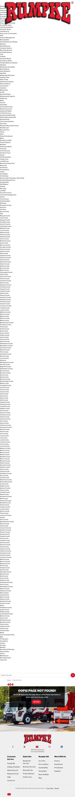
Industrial (3, 88)
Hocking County (5, 301)
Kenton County (4, 429)
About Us (3, 207)
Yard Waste (3, 12)
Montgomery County (6, 322)
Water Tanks (4, 79)
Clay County (4, 396)
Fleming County (5, 404)
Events (2, 92)
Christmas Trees (5, 153)
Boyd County (4, 375)
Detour (36, 702)
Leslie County (4, 440)
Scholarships (4, 176)
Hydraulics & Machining (7, 115)
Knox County (4, 243)
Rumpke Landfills (5, 140)
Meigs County (4, 316)
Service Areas (4, 211)
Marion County (4, 314)
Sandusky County (5, 354)
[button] (73, 675)
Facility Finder (4, 630)
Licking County (5, 308)
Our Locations (43, 764)
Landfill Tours (4, 161)
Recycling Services (6, 19)
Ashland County (5, 237)
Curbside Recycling (6, 21)
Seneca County (5, 251)
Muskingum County (6, 345)
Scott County (4, 484)
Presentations (4, 169)
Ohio (1, 213)
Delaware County (5, 285)
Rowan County (4, 511)
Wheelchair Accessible (7, 67)
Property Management (7, 37)
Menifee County (5, 457)
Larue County (4, 436)
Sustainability (4, 182)
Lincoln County (5, 446)
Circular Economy (5, 193)
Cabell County (4, 595)
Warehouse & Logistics (7, 96)
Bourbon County (5, 373)
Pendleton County (5, 473)
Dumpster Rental (5, 29)
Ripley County (4, 574)
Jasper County (4, 609)
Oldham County (5, 467)
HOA (1, 35)
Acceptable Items (5, 25)
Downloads (3, 167)
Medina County (5, 228)
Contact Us (11, 780)
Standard (3, 65)
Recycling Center (5, 658)
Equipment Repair (6, 111)
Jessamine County (6, 427)
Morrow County (5, 245)
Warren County (5, 341)
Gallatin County (5, 408)
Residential (3, 6)
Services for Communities (8, 33)
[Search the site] (37, 675)
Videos (2, 172)
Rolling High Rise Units (7, 75)
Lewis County (4, 444)
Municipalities (4, 40)
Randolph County (5, 572)
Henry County (4, 423)
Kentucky (3, 360)
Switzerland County (6, 582)
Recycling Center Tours (7, 163)
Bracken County (5, 379)
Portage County (5, 222)
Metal (2, 138)
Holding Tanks (4, 77)
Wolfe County (4, 494)
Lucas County (4, 358)
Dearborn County (5, 530)
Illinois (2, 605)
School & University (6, 107)
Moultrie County (5, 622)
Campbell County (5, 385)
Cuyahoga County (5, 226)
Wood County (4, 356)
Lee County (3, 438)
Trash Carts (3, 10)
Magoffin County (5, 366)
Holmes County (5, 234)
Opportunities (4, 651)
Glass (2, 134)
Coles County (4, 624)
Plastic (2, 132)
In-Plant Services (5, 113)
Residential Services (27, 762)
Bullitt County (4, 383)
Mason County (4, 452)
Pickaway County (5, 325)
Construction (4, 86)
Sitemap (57, 788)
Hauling (2, 186)
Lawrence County (5, 306)
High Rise (3, 73)
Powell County (4, 477)
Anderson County (5, 501)
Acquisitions (4, 641)
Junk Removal (4, 31)
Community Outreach (7, 121)
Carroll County (4, 387)
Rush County (4, 576)
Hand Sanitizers (5, 71)
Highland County (5, 299)
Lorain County (4, 230)
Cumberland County (6, 614)
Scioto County (4, 333)
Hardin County (4, 260)
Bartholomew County (7, 521)
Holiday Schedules (13, 767)
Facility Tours (4, 159)
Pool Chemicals (5, 151)
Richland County (5, 241)
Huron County (4, 239)
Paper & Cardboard (6, 136)
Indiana (2, 517)
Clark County (4, 274)
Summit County (5, 224)
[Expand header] (72, 2)
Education (3, 123)
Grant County (4, 410)
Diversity (3, 645)
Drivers (2, 653)
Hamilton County (5, 297)
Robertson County (6, 480)
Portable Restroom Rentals (8, 42)
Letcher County (5, 442)
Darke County (4, 283)
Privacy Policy (50, 788)
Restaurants (4, 90)
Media (2, 632)
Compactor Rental (6, 61)
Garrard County (5, 364)
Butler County (4, 270)
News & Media (44, 774)
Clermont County (5, 276)
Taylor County (4, 490)
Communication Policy (7, 635)
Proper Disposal (5, 142)
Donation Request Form (7, 180)
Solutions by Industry (7, 81)
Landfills (3, 190)
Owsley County (5, 471)
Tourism (2, 102)
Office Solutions (5, 84)
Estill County (4, 400)
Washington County (6, 343)
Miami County (4, 320)
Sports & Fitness (5, 94)
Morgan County (5, 216)
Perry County (4, 352)
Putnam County (5, 249)
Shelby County (4, 335)
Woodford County (6, 496)
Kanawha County (5, 601)
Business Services (29, 767)
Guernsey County (5, 348)
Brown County (4, 268)
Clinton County (4, 278)
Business (3, 44)
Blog (1, 637)
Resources (3, 165)
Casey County (4, 392)
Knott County (4, 431)
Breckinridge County (6, 381)
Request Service (4, 662)
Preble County (4, 329)
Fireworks (3, 149)
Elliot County (4, 398)
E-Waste (2, 56)
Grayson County (5, 413)
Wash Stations (4, 69)
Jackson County (5, 304)
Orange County (5, 568)
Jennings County (5, 553)
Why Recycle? (4, 128)
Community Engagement (8, 195)
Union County (4, 337)
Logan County (4, 310)
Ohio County (4, 565)
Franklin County (5, 291)
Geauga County (5, 220)
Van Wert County (5, 247)
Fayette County (5, 289)
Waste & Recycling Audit (8, 117)
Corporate (3, 660)
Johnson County (5, 555)
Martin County (4, 559)
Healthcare (3, 98)
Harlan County (4, 505)
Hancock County (5, 257)
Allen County (4, 253)
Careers (2, 643)
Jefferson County (5, 425)
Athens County (4, 266)
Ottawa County (5, 350)
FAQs (9, 777)
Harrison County (5, 419)
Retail (2, 100)
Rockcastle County (6, 482)
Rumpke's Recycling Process (9, 125)
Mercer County (5, 318)
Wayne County (4, 232)
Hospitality (3, 105)
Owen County (4, 469)
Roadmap (3, 203)
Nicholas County (5, 465)
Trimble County (5, 492)
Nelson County (4, 463)
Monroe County (5, 561)
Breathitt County (5, 503)
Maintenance (4, 656)
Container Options (6, 48)
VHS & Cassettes (5, 157)
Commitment (4, 199)
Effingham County (6, 607)
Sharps (2, 155)
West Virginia (4, 593)
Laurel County (4, 509)
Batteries (3, 144)
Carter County (4, 389)
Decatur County (5, 532)
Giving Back (4, 174)
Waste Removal (5, 8)
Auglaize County (5, 255)
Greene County (5, 295)
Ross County (4, 331)
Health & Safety (5, 201)
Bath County (4, 498)
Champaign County (6, 272)
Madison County (5, 312)
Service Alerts (4, 663)
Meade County (4, 454)
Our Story (3, 209)
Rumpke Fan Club (5, 205)
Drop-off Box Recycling (7, 23)
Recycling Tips (4, 130)
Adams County (4, 264)
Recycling (3, 188)
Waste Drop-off (12, 770)
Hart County (4, 421)
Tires (1, 54)
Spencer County (5, 488)
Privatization (4, 639)
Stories (2, 197)
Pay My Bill (11, 763)
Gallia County (4, 293)
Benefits (2, 647)
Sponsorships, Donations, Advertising (12, 178)
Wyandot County (5, 262)
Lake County (4, 218)
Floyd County (4, 513)
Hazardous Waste (5, 146)
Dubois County (4, 534)
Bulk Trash (3, 14)
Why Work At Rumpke (7, 649)
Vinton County (4, 339)
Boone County (4, 371)
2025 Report (4, 184)
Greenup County (5, 415)
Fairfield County (5, 287)
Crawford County (5, 281)
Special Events (4, 119)
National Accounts (6, 109)
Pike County (4, 327)
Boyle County (4, 377)
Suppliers (57, 771)
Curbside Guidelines (6, 17)
